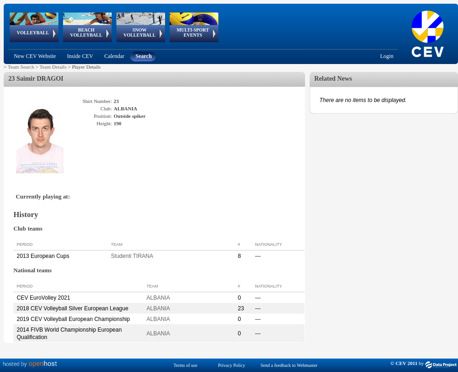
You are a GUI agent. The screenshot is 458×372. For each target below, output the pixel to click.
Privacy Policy (231, 365)
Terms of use (185, 365)
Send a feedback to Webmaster (289, 365)
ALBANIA (158, 298)
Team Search (21, 67)
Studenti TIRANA (132, 256)
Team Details (52, 67)
